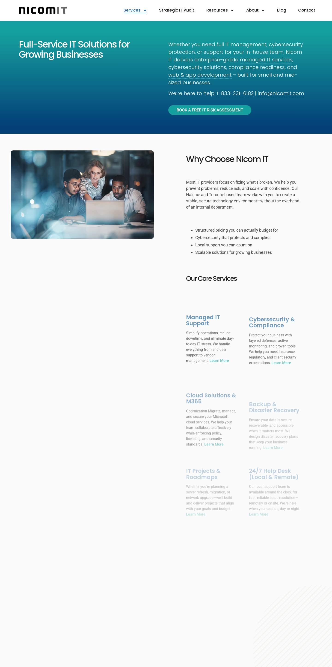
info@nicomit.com (281, 93)
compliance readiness (256, 67)
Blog (281, 10)
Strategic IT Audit (176, 10)
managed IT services (266, 59)
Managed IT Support (203, 337)
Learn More (219, 378)
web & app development (200, 74)
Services (135, 10)
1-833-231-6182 (235, 93)
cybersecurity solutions (197, 67)
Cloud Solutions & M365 (211, 419)
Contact (306, 10)
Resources (220, 10)
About (255, 10)
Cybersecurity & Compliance (272, 341)
